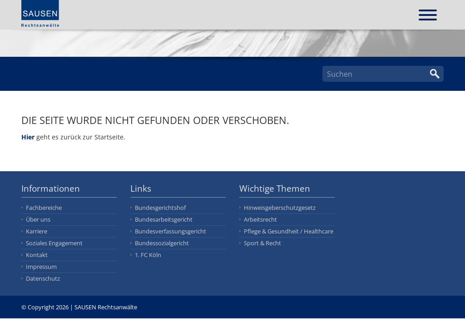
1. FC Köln (148, 255)
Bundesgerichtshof (160, 207)
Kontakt (37, 255)
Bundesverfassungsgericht (170, 231)
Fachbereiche (44, 207)
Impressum (41, 267)
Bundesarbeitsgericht (164, 219)
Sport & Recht (262, 243)
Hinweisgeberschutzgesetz (280, 207)
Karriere (36, 231)
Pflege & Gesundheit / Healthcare (288, 231)
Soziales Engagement (54, 243)
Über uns (38, 219)
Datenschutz (43, 278)
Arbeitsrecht (260, 219)
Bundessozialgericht (162, 243)
